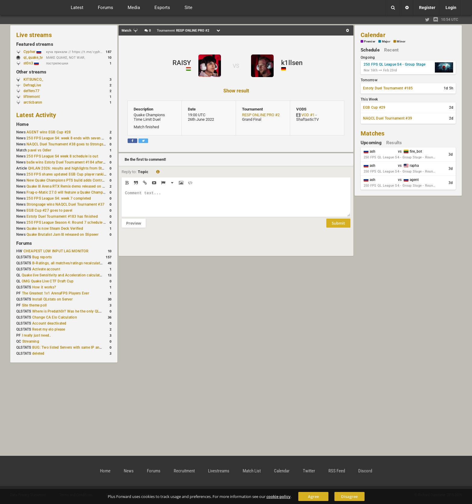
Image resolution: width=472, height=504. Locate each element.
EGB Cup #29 (374, 107)
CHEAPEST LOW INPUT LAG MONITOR (55, 251)
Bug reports (42, 257)
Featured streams (34, 44)
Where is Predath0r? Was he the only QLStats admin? (76, 311)
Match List (252, 471)
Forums (24, 243)
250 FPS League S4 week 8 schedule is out (62, 156)
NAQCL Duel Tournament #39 (387, 118)
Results (394, 142)
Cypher (32, 52)
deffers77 (31, 91)
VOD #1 (308, 115)
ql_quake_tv (33, 57)
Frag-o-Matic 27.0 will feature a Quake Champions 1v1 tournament (82, 192)
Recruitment (184, 471)
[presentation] (167, 245)
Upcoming (371, 142)
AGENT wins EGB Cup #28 (48, 132)
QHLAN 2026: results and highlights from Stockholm (72, 168)
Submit (338, 227)
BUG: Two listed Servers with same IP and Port (71, 347)
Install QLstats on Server (52, 299)
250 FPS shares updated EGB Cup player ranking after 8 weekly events (85, 174)
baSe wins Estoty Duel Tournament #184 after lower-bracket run (79, 162)
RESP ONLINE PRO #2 (261, 115)
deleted (38, 353)
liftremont (31, 97)
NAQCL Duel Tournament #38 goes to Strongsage (67, 144)
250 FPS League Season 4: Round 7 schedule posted (70, 222)
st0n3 (31, 63)
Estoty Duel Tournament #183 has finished (62, 216)
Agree (313, 496)
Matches (373, 133)
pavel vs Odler (39, 150)
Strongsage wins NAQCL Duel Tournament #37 (65, 204)
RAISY (181, 63)
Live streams (34, 35)
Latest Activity (36, 115)
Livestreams (218, 471)
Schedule (370, 50)
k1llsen (292, 63)
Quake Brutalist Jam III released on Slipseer (62, 234)
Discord (365, 471)
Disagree (349, 496)
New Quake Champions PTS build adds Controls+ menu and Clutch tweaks (88, 180)
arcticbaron (32, 102)
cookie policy (278, 496)
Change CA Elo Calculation (54, 317)
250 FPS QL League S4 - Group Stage (394, 64)
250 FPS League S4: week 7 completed (58, 198)
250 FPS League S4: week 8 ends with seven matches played (76, 138)
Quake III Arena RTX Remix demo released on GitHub (70, 186)
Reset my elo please (48, 329)
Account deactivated (49, 323)
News (129, 471)
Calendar (373, 35)
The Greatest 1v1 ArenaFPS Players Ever (55, 293)
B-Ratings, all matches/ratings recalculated (68, 263)
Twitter (309, 471)
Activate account (46, 269)
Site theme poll (34, 305)
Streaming (30, 341)
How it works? (44, 287)
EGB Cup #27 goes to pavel (49, 210)
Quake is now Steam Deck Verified (54, 228)
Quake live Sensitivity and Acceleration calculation (63, 275)
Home (22, 124)
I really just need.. (36, 335)
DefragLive (32, 85)
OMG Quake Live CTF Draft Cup (48, 281)
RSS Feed (336, 471)
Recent (391, 50)
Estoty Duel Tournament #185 (388, 88)
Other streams (31, 72)
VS (236, 66)
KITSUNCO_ (33, 79)
